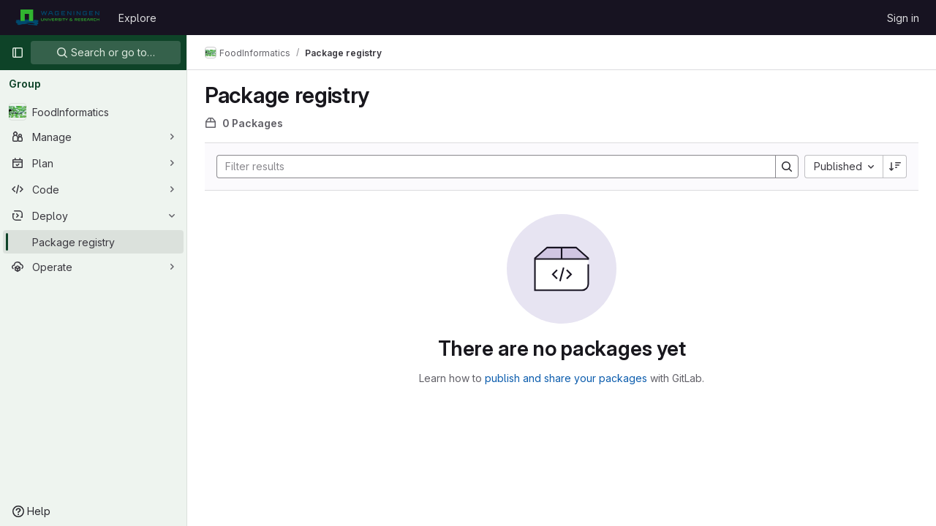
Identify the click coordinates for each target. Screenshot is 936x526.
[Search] (488, 166)
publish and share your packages (566, 378)
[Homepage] (57, 17)
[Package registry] (93, 242)
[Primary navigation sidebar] (17, 52)
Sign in (903, 18)
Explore (137, 18)
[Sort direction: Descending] (895, 166)
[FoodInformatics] (93, 111)
